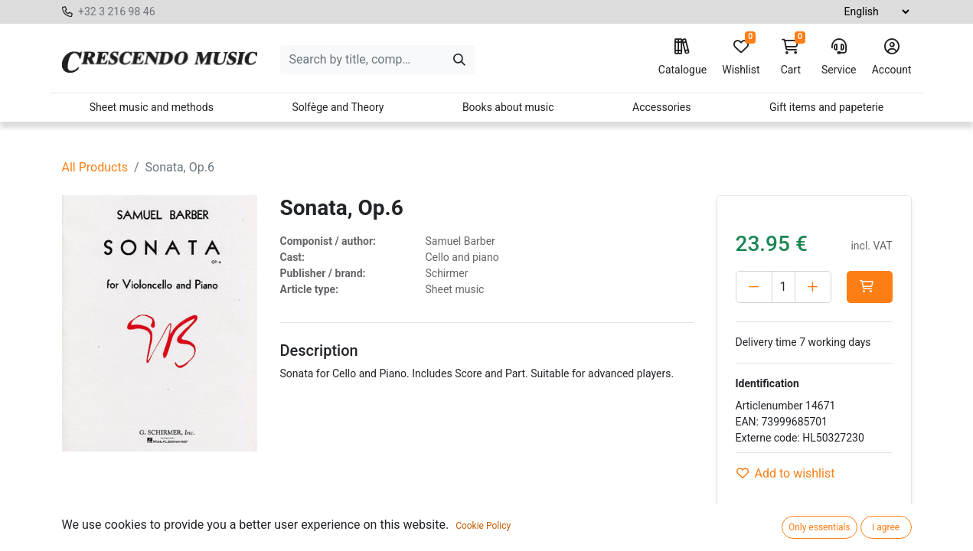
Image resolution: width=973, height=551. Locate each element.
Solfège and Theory (338, 107)
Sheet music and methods (152, 107)
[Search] (459, 59)
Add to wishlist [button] (785, 473)
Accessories (661, 107)
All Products (95, 167)
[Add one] (813, 287)
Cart (790, 57)
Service (839, 57)
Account (892, 57)
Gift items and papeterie (826, 107)
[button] (870, 287)
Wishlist (740, 57)
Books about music (508, 107)
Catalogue (682, 57)
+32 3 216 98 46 (116, 11)
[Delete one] (754, 287)
